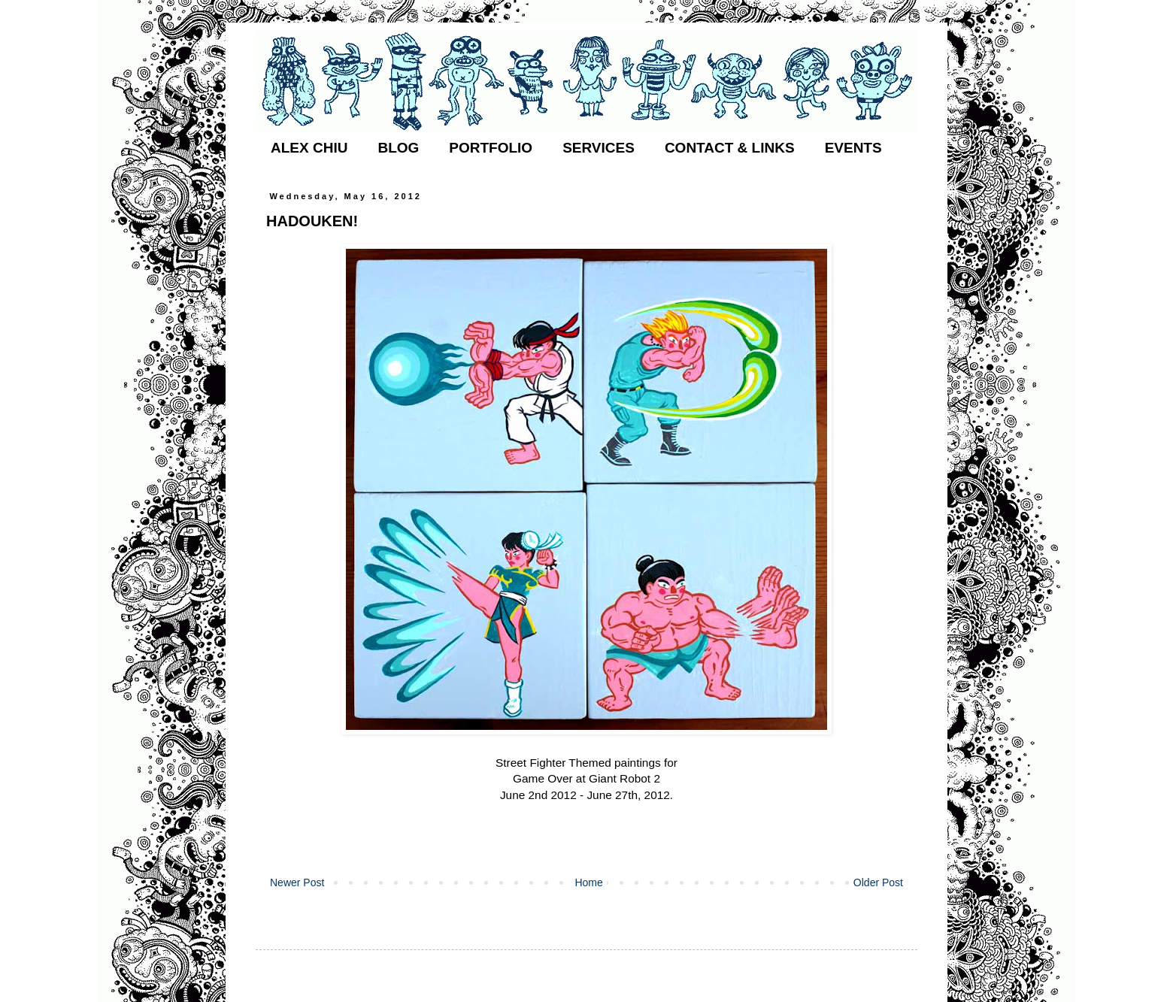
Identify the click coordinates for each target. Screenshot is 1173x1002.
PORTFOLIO (490, 148)
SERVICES (598, 148)
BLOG (398, 148)
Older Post (878, 882)
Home (588, 882)
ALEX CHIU (309, 148)
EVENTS (853, 148)
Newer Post (297, 882)
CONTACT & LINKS (730, 148)
